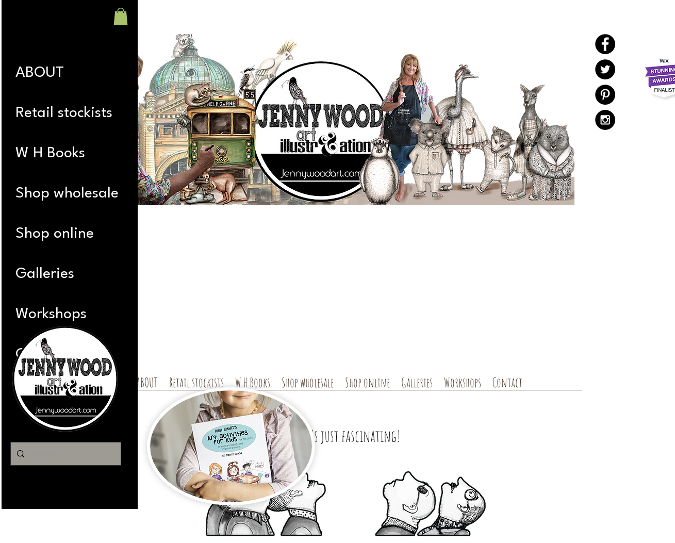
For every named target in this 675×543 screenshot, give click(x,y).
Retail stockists (63, 113)
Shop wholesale (67, 193)
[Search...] (64, 453)
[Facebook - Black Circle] (605, 44)
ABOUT (39, 72)
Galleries (44, 274)
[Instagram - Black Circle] (605, 120)
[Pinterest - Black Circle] (605, 95)
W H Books (50, 153)
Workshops (51, 314)
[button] (120, 16)
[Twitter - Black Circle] (605, 69)
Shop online (54, 233)
